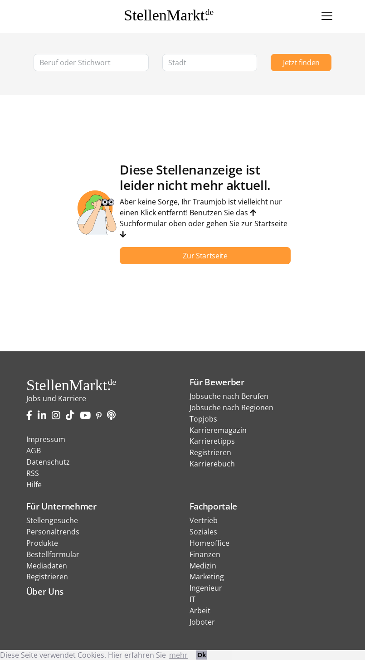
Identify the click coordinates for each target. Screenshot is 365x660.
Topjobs (203, 419)
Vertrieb (204, 520)
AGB (33, 451)
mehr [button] (178, 655)
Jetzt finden (301, 63)
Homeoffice (209, 543)
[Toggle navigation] (327, 15)
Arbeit (200, 611)
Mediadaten (46, 566)
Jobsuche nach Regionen (231, 407)
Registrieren (210, 452)
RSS (32, 473)
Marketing (207, 577)
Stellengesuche (52, 520)
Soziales (203, 532)
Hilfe (34, 485)
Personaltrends (52, 532)
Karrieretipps (212, 441)
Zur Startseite (205, 256)
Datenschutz (48, 462)
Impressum (45, 439)
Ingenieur (206, 588)
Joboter (202, 622)
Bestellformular (52, 554)
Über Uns (44, 591)
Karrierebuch (212, 464)
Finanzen (205, 554)
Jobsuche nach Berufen (229, 396)
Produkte (42, 543)
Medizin (203, 566)
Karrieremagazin (218, 430)
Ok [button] (201, 654)
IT (192, 599)
